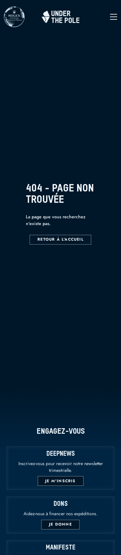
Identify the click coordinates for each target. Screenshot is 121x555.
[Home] (60, 17)
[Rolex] (14, 24)
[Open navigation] (98, 17)
